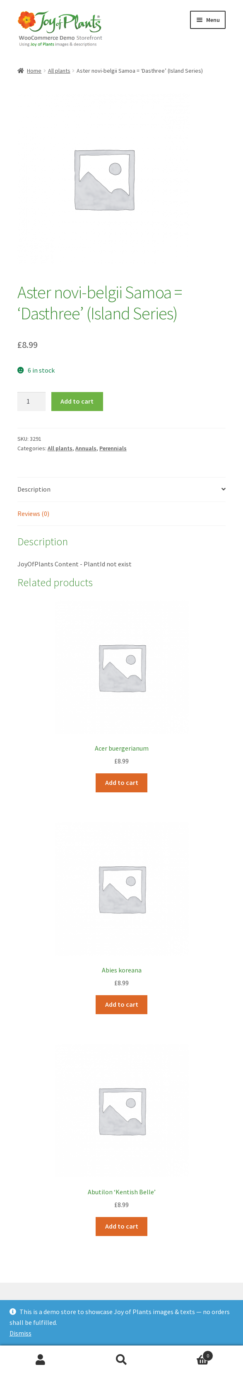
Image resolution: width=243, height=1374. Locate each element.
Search (121, 1360)
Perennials (113, 448)
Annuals (85, 448)
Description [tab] (34, 489)
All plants (59, 70)
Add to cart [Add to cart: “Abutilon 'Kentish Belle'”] (121, 1226)
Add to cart (77, 401)
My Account (40, 1360)
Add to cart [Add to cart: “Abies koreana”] (121, 1004)
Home (34, 70)
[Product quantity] (31, 401)
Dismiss (20, 1333)
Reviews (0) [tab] (33, 513)
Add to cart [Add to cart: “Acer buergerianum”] (121, 782)
